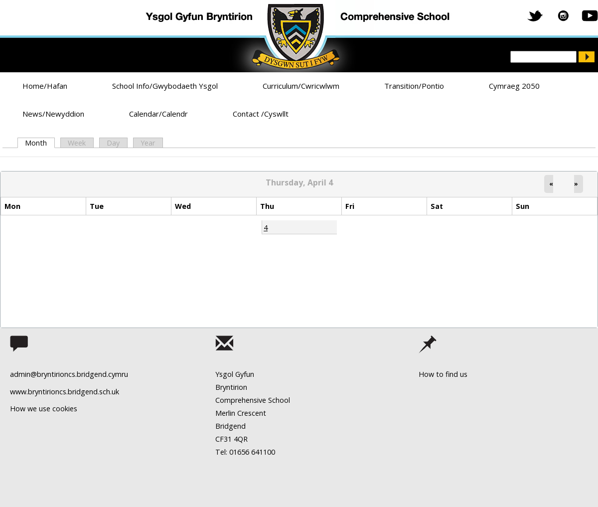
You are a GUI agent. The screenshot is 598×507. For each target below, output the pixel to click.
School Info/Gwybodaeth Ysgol (165, 86)
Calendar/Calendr (158, 114)
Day (113, 143)
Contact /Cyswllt (261, 114)
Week (77, 143)
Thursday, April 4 (299, 182)
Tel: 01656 (232, 452)
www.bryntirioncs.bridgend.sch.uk (64, 391)
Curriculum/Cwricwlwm (301, 86)
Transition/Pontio (414, 86)
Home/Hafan (44, 86)
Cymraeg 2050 (514, 86)
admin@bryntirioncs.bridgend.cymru (69, 374)
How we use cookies (43, 408)
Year (148, 143)
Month (39, 143)
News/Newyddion (53, 114)
